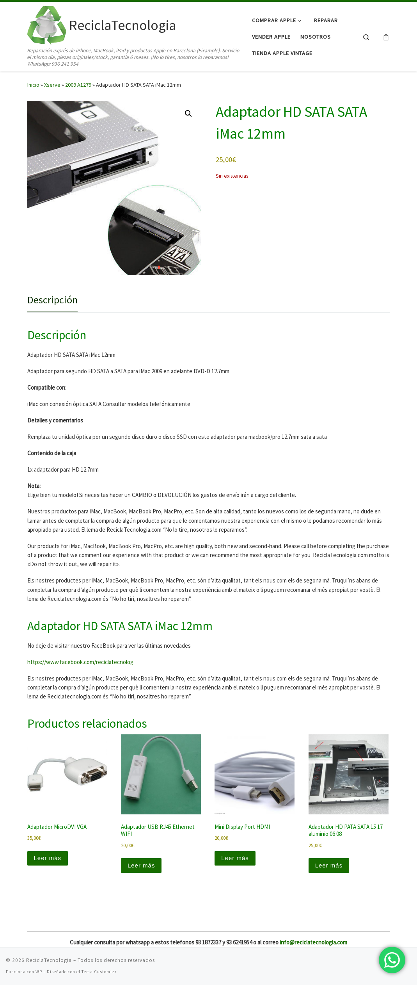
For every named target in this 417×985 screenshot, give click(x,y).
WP (38, 971)
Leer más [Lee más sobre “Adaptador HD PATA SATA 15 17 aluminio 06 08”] (329, 865)
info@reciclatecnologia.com (313, 942)
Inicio (33, 84)
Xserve (52, 84)
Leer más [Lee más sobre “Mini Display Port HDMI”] (235, 858)
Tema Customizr (99, 971)
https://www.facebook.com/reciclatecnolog (80, 662)
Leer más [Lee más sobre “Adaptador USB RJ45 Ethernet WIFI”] (141, 865)
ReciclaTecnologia (49, 960)
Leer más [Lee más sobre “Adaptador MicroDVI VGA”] (48, 858)
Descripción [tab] (52, 299)
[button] (188, 114)
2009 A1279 (78, 84)
